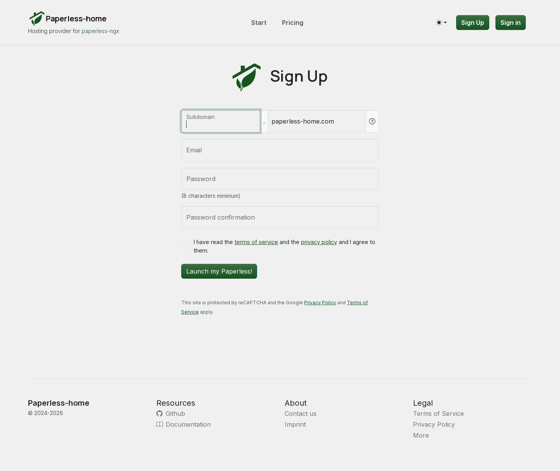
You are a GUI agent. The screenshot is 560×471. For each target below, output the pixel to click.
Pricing (292, 22)
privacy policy (319, 242)
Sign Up (472, 22)
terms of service (256, 242)
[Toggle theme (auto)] (441, 22)
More (421, 435)
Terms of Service (438, 413)
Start (258, 22)
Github (170, 413)
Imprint (295, 424)
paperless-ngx (100, 31)
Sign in (510, 22)
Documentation (183, 424)
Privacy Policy (320, 302)
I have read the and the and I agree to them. (284, 246)
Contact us (301, 413)
